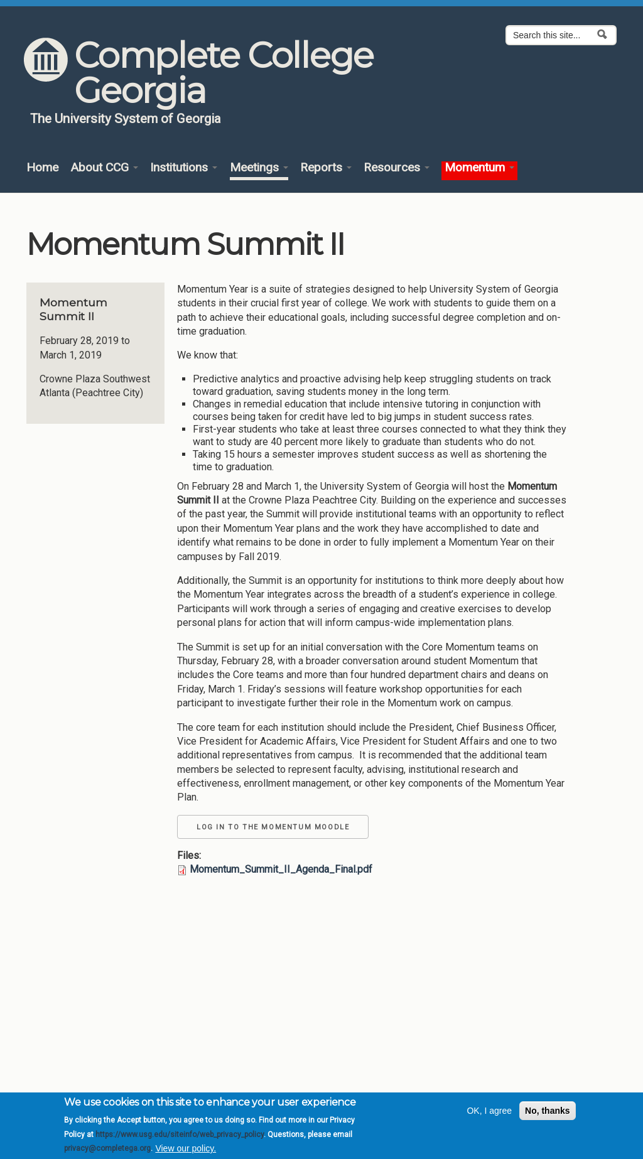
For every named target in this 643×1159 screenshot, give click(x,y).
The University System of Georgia (125, 118)
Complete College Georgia (223, 73)
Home (42, 168)
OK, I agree (489, 1114)
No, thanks (547, 1114)
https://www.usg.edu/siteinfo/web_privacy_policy (179, 1137)
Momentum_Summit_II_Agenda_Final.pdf (281, 869)
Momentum (479, 168)
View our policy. (185, 1151)
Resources (397, 168)
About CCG (104, 168)
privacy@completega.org (107, 1151)
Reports (326, 168)
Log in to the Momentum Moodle (273, 827)
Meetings (259, 168)
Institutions (183, 168)
